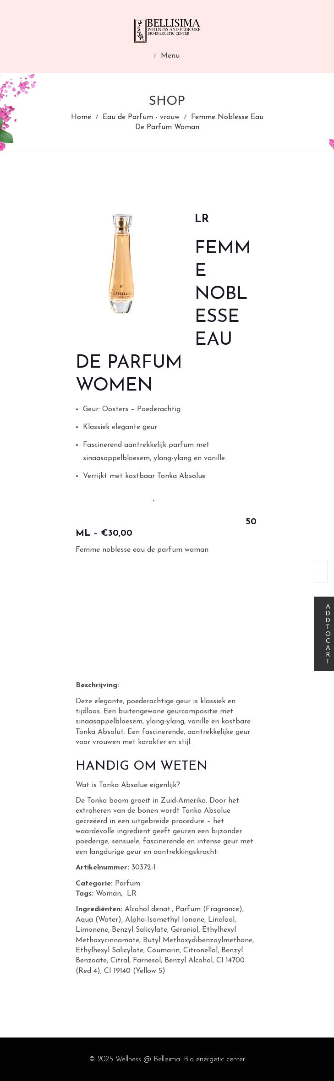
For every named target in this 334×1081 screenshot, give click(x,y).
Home (81, 117)
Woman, (109, 893)
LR (132, 893)
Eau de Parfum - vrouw (141, 117)
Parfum (127, 883)
